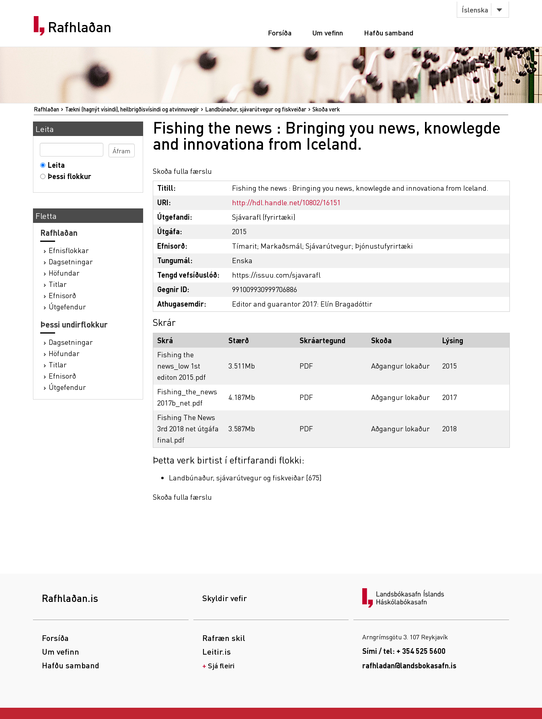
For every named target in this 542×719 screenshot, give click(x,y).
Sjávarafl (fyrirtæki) (264, 216)
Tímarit (244, 245)
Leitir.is (216, 651)
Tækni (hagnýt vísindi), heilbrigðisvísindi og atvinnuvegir (132, 109)
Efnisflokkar (69, 250)
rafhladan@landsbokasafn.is (409, 665)
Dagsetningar (71, 261)
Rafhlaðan (79, 27)
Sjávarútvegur (328, 245)
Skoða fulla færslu (182, 170)
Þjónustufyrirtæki (384, 245)
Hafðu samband (388, 32)
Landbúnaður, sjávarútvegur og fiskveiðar (255, 109)
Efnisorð (62, 295)
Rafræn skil (223, 637)
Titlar (58, 283)
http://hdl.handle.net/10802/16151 (286, 202)
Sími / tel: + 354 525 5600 (404, 650)
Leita (54, 164)
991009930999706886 (264, 289)
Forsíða (280, 32)
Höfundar (64, 272)
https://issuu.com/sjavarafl (276, 274)
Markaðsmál (281, 245)
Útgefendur (67, 306)
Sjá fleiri (221, 665)
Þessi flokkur (67, 176)
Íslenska (475, 9)
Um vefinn (327, 32)
